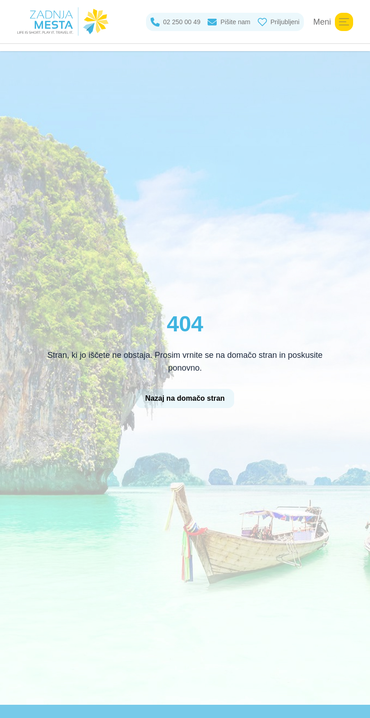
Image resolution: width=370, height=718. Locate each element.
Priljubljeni (279, 21)
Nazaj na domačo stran (184, 398)
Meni (333, 22)
